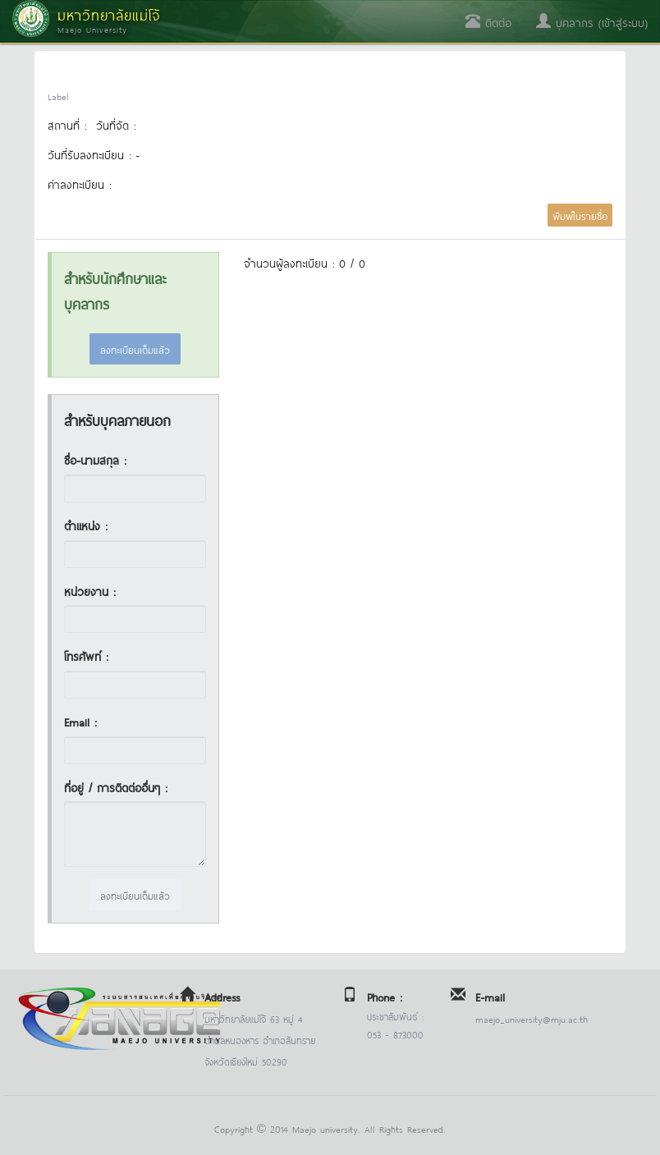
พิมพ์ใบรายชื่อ (579, 215)
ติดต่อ (488, 21)
